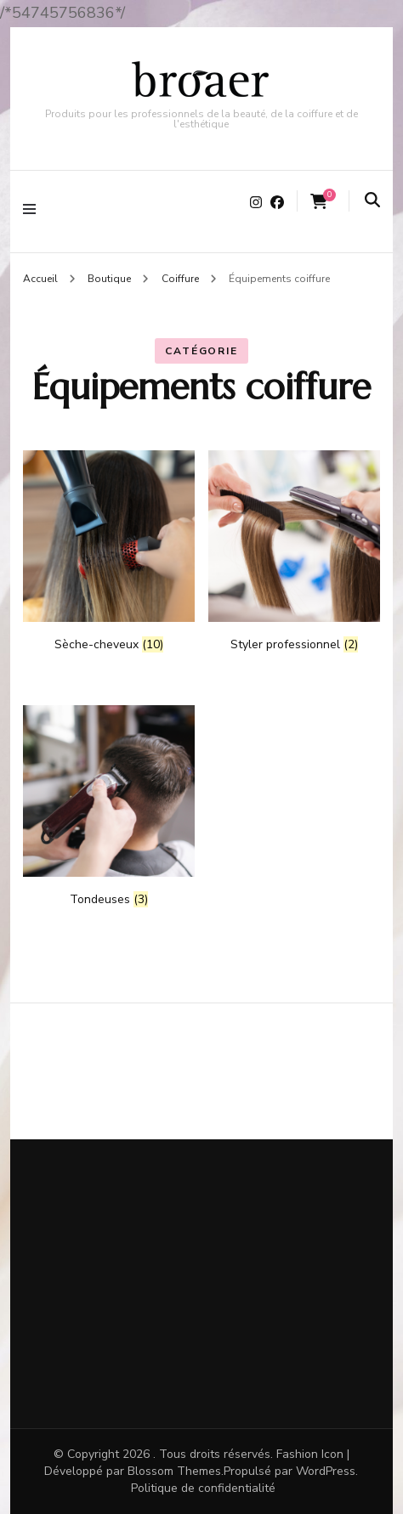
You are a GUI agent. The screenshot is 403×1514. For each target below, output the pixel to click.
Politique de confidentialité (203, 1488)
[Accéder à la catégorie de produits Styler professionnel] (294, 551)
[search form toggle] (372, 201)
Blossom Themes (174, 1471)
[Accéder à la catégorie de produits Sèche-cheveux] (109, 551)
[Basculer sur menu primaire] (33, 211)
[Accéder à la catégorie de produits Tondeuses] (109, 806)
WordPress (325, 1471)
